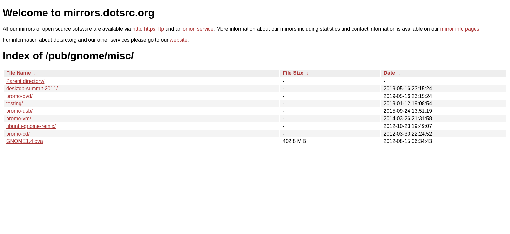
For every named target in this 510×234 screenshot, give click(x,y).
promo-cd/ (18, 133)
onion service (198, 29)
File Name (18, 73)
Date (389, 73)
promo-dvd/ (19, 96)
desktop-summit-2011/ (32, 88)
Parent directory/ (25, 81)
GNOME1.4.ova (24, 141)
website (178, 40)
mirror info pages (459, 29)
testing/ (14, 103)
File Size (293, 73)
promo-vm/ (18, 118)
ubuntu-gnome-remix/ (31, 126)
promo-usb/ (19, 111)
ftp (161, 29)
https (149, 29)
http (136, 29)
